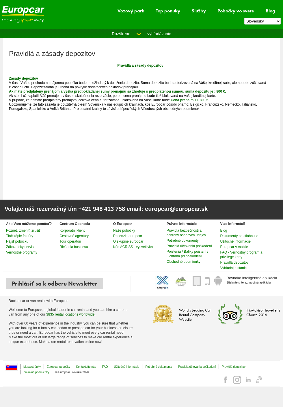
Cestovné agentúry (74, 236)
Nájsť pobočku (17, 241)
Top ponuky (168, 11)
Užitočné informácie (235, 241)
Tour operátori (70, 241)
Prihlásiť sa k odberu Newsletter (54, 283)
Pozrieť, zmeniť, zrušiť (23, 230)
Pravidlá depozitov (234, 262)
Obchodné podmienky (183, 262)
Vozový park (131, 11)
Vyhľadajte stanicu (234, 268)
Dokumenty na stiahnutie (239, 236)
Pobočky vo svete (235, 11)
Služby (199, 11)
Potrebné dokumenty (183, 241)
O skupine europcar (128, 241)
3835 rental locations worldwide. (71, 314)
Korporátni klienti (72, 230)
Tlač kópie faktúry (19, 236)
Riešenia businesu (73, 247)
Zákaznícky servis (19, 247)
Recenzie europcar (127, 236)
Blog (270, 11)
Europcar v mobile (234, 247)
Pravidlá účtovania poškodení (189, 246)
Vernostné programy (21, 252)
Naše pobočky (124, 230)
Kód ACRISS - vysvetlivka (133, 247)
